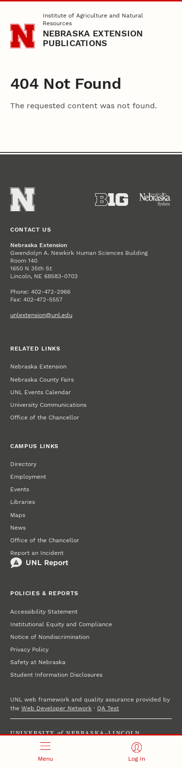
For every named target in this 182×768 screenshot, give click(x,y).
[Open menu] (45, 751)
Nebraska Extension (38, 366)
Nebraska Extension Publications (93, 38)
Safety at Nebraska (38, 662)
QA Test (108, 708)
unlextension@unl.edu (41, 315)
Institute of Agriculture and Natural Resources (93, 19)
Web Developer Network (56, 708)
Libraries (22, 502)
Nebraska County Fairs (42, 379)
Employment (28, 476)
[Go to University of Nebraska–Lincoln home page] (22, 36)
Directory (23, 464)
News (18, 527)
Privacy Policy (29, 649)
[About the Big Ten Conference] (111, 199)
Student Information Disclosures (56, 674)
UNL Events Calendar (40, 392)
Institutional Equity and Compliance (61, 624)
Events (19, 489)
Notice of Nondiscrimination (49, 637)
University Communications (48, 404)
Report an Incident (39, 559)
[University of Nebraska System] (155, 199)
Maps (17, 515)
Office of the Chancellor (44, 417)
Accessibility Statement (44, 611)
